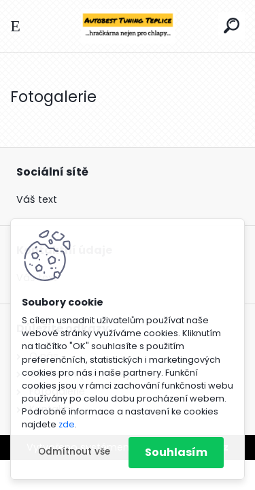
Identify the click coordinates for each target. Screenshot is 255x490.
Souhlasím (176, 452)
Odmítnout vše (74, 451)
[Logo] (127, 26)
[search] (231, 25)
